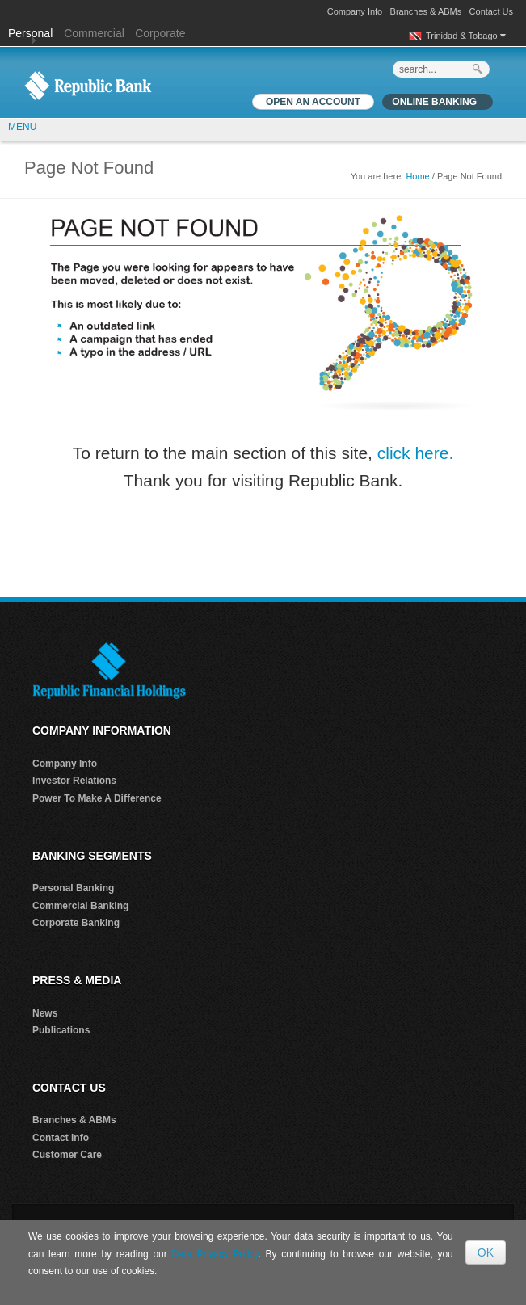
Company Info (354, 11)
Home (417, 176)
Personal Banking (73, 888)
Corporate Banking (76, 922)
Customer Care (67, 1154)
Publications (61, 1030)
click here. (415, 453)
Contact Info (60, 1137)
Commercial (94, 33)
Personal (32, 33)
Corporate (160, 33)
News (44, 1013)
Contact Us (491, 11)
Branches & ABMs (426, 11)
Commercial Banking (80, 905)
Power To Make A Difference (97, 798)
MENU (22, 127)
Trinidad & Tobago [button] (466, 35)
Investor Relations (74, 780)
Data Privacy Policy (214, 1254)
